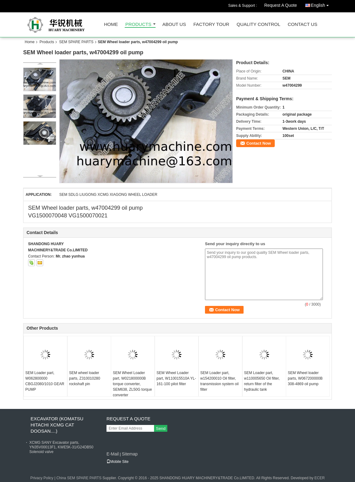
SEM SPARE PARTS (76, 42)
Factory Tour (211, 24)
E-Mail (112, 453)
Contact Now (258, 143)
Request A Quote (280, 5)
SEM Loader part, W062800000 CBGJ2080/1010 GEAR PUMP (44, 381)
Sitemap (129, 453)
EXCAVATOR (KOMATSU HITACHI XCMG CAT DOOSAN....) (57, 425)
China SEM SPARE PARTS (79, 478)
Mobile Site (117, 461)
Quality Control (258, 24)
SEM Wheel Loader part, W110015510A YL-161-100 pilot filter (176, 378)
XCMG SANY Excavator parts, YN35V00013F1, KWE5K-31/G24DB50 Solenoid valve (61, 447)
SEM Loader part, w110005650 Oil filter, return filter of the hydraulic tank (262, 381)
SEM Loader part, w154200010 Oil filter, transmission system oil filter (219, 381)
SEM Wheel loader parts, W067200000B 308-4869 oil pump (305, 378)
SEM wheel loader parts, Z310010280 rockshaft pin (84, 378)
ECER (319, 478)
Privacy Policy (41, 478)
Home (111, 24)
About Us (174, 24)
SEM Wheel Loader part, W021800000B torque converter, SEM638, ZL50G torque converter (132, 384)
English (321, 4)
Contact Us (302, 24)
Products (138, 24)
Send (160, 428)
